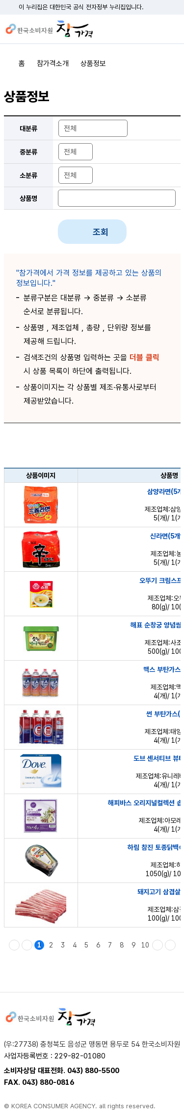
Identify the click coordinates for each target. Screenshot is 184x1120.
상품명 (28, 198)
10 (145, 945)
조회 (100, 232)
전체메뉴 (173, 29)
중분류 (28, 152)
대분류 (28, 128)
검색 (156, 29)
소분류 (28, 175)
